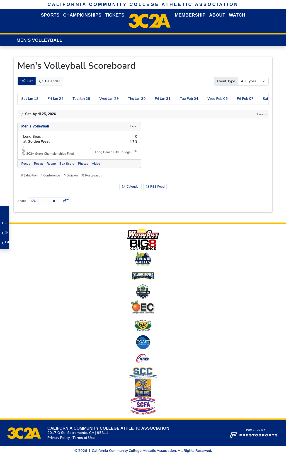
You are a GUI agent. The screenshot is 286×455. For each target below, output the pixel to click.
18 (30, 98)
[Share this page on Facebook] (33, 200)
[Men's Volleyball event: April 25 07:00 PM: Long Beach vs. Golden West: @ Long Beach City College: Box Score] (66, 163)
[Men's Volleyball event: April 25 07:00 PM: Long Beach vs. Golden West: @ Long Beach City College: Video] (96, 163)
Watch (237, 14)
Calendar (130, 186)
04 (189, 98)
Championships (82, 14)
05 (217, 98)
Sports (50, 14)
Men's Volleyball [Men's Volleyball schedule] (35, 126)
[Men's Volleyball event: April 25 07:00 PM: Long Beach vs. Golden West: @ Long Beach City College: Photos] (83, 163)
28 (81, 98)
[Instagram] (4, 223)
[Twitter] (4, 242)
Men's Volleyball (39, 40)
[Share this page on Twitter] (44, 200)
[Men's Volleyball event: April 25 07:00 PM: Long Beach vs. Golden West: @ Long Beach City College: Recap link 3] (51, 163)
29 (109, 98)
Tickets (114, 14)
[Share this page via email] (54, 200)
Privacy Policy (58, 437)
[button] (50, 15)
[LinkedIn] (4, 232)
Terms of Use (84, 437)
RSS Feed (155, 186)
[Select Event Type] (253, 81)
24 (55, 98)
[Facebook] (4, 213)
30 (137, 98)
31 (163, 98)
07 (245, 98)
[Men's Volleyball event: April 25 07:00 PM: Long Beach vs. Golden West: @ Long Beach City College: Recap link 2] (38, 163)
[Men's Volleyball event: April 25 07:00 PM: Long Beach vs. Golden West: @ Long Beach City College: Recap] (25, 163)
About (217, 14)
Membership (190, 14)
